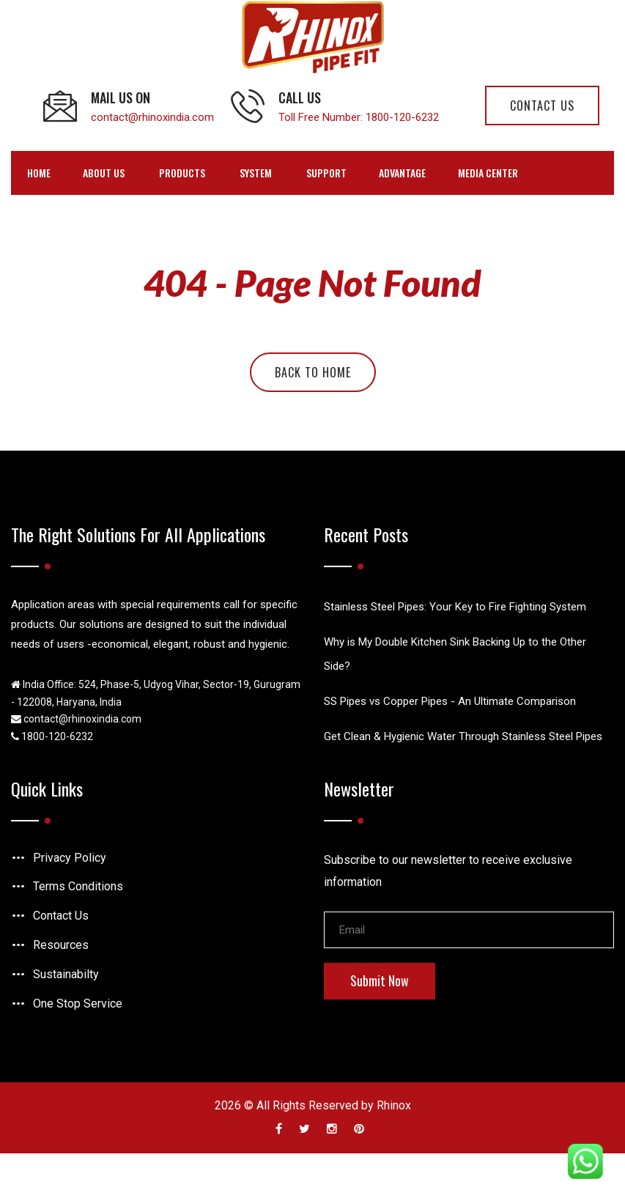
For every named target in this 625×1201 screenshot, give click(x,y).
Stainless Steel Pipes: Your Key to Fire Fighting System (455, 606)
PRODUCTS (182, 172)
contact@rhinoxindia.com (152, 117)
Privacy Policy (69, 858)
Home (39, 172)
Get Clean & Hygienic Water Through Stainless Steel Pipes (463, 736)
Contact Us (61, 916)
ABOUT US (104, 172)
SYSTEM (256, 172)
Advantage (402, 172)
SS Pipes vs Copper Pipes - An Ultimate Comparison (450, 701)
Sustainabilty (66, 974)
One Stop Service (77, 1003)
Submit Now (379, 980)
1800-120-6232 (402, 117)
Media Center (488, 172)
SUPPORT (326, 172)
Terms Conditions (78, 886)
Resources (61, 945)
